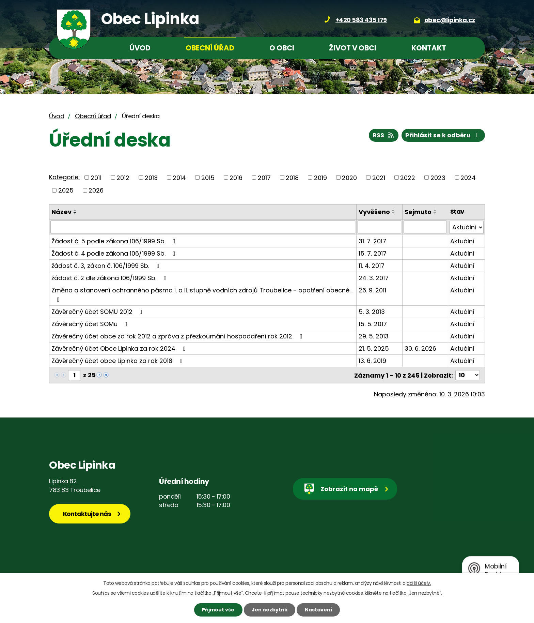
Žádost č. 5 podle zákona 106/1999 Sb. (114, 241)
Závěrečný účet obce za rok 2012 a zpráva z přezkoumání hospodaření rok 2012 (178, 336)
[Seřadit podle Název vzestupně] (75, 210)
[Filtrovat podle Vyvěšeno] (379, 227)
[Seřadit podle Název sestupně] (75, 213)
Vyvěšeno (374, 212)
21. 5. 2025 (374, 348)
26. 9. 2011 (372, 290)
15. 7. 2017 (373, 253)
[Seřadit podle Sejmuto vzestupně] (435, 210)
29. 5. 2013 (374, 336)
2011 (96, 177)
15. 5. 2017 (373, 323)
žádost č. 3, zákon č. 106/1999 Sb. (106, 265)
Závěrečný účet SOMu (90, 323)
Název (61, 212)
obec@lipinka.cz (449, 20)
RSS (384, 135)
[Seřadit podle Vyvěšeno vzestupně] (393, 210)
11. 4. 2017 (371, 265)
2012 (122, 177)
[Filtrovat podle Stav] (466, 227)
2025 (66, 190)
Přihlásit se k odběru (443, 135)
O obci (281, 48)
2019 (320, 177)
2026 (96, 190)
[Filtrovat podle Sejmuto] (425, 227)
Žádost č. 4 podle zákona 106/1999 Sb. (114, 253)
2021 (378, 177)
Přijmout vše (218, 609)
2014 (179, 177)
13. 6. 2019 (372, 360)
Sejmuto (418, 212)
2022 (407, 177)
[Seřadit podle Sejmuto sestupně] (435, 213)
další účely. (419, 583)
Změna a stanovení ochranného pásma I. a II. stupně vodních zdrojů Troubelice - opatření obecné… (201, 294)
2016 (236, 177)
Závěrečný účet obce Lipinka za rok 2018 (118, 360)
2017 (264, 177)
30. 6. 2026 (420, 348)
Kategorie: (64, 177)
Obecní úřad (210, 48)
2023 (437, 177)
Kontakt (428, 48)
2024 (468, 177)
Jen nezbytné (269, 609)
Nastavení (318, 609)
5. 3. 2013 (372, 311)
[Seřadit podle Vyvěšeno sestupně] (393, 213)
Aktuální (462, 241)
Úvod (140, 48)
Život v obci (352, 48)
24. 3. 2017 (374, 277)
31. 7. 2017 (372, 241)
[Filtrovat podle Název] (202, 227)
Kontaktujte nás (87, 513)
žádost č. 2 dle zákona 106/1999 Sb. (110, 277)
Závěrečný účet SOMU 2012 (98, 311)
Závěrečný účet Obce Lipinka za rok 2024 (119, 348)
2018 (292, 177)
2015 (208, 177)
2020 (349, 177)
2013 (151, 177)
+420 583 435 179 (361, 20)
